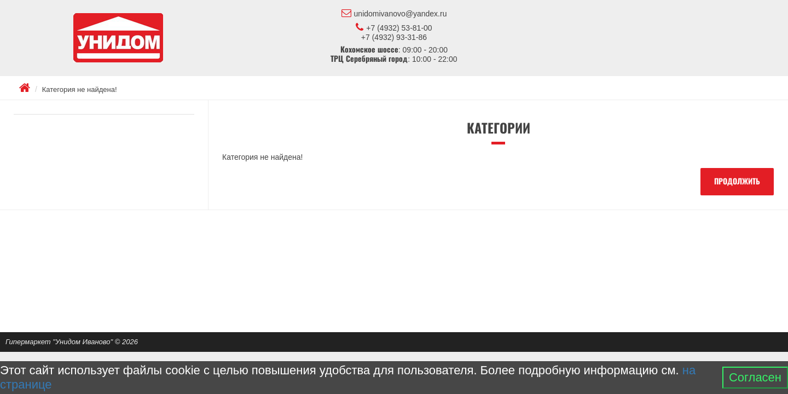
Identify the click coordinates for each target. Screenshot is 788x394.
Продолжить (737, 181)
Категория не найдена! (79, 89)
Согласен (755, 377)
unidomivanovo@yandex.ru (394, 13)
